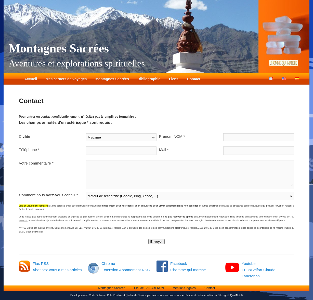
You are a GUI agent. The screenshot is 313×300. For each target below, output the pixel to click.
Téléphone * (29, 149)
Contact (193, 79)
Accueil (30, 79)
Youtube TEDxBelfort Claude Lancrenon (259, 269)
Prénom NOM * (172, 136)
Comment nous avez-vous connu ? (48, 195)
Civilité (24, 136)
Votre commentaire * (36, 163)
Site (220, 295)
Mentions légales (184, 288)
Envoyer (156, 241)
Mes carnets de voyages (66, 79)
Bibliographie (149, 79)
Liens (173, 79)
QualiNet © (236, 295)
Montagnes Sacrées (59, 48)
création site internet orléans (200, 295)
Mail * (164, 149)
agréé (226, 295)
